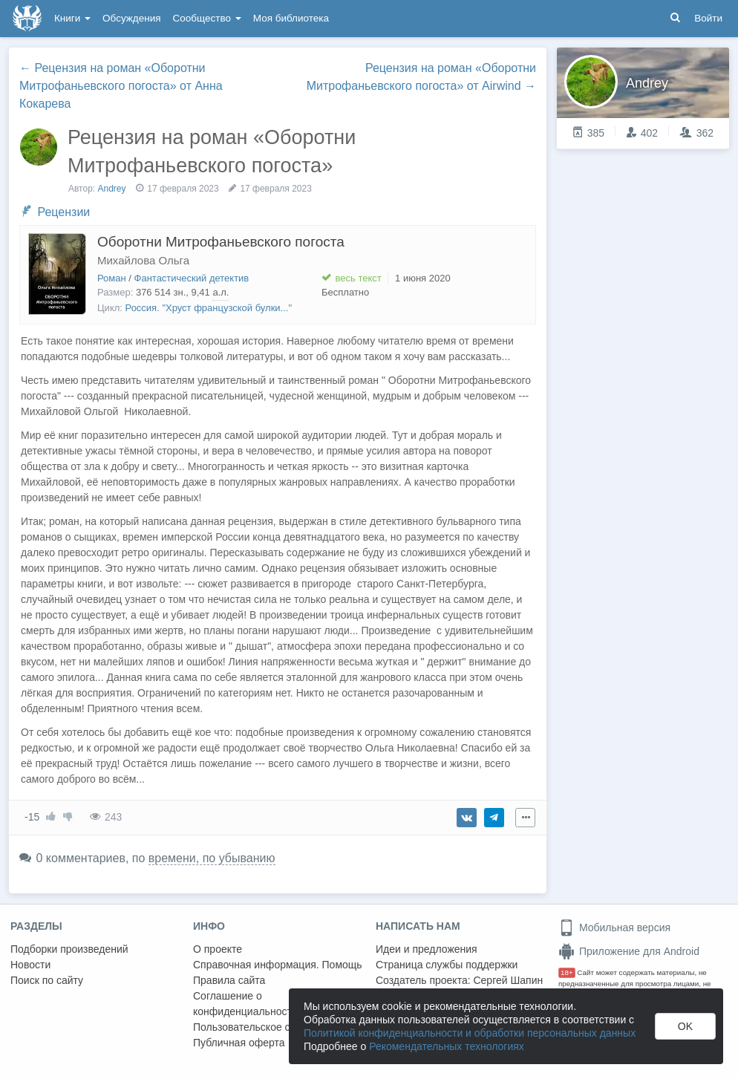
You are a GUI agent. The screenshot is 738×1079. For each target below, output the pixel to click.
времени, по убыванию (211, 858)
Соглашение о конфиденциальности (245, 1003)
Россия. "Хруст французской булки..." (209, 307)
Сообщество (207, 18)
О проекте (217, 949)
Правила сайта (229, 980)
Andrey (112, 188)
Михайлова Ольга (143, 260)
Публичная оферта (239, 1043)
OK (685, 1026)
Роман (111, 278)
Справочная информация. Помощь (277, 965)
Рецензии (63, 212)
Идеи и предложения (426, 949)
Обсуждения (131, 18)
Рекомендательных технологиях (446, 1046)
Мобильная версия (614, 927)
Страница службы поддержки (446, 965)
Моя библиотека (291, 18)
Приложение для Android (628, 951)
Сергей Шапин (508, 980)
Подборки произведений (69, 949)
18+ (567, 972)
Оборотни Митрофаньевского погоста (220, 242)
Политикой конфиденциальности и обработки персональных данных (470, 1033)
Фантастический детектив (191, 278)
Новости (30, 965)
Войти (708, 18)
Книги (72, 18)
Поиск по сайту (46, 980)
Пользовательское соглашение (268, 1027)
